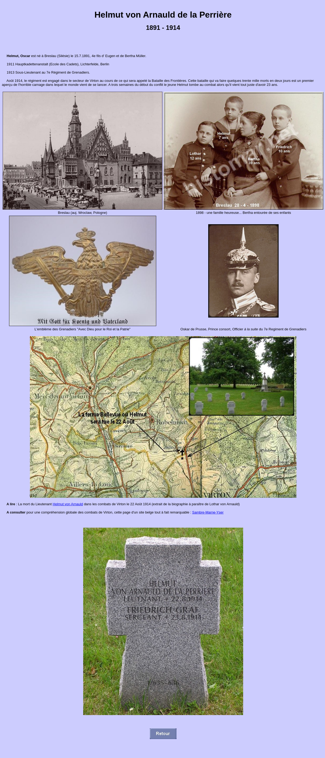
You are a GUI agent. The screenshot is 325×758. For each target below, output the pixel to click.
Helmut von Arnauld (68, 504)
